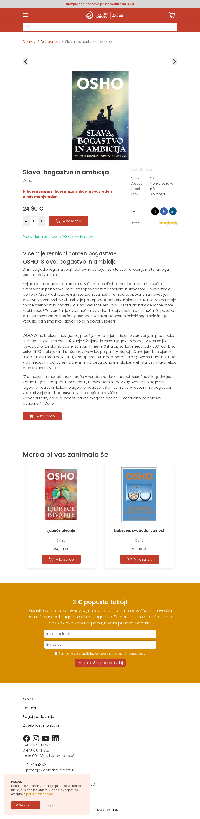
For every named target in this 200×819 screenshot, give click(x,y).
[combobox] (100, 27)
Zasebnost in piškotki (41, 725)
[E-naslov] (100, 644)
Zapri (50, 805)
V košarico (46, 416)
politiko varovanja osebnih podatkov (113, 653)
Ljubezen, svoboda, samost (139, 530)
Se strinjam (27, 805)
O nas (28, 699)
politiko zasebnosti (39, 794)
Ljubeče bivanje (61, 530)
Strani (135, 188)
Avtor (135, 178)
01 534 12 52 (36, 764)
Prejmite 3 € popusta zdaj (100, 662)
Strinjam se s (100, 653)
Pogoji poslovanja (38, 716)
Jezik (134, 194)
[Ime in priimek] (100, 634)
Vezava (137, 183)
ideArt (115, 810)
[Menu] (25, 15)
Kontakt (29, 707)
